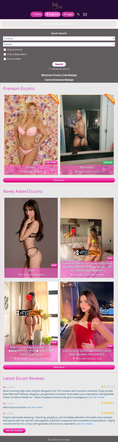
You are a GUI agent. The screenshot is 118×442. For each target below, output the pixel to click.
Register (52, 14)
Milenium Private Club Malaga (59, 75)
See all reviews (14, 430)
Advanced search (59, 68)
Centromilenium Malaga (59, 79)
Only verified (12, 58)
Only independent (14, 54)
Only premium (13, 49)
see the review (96, 397)
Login (68, 14)
